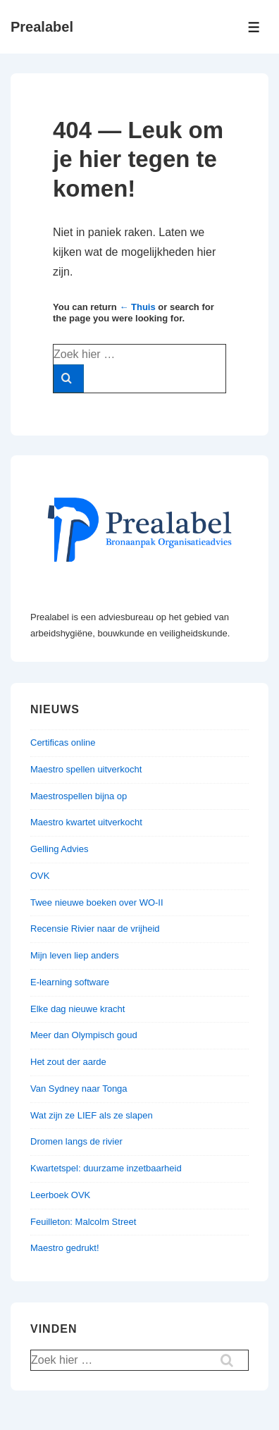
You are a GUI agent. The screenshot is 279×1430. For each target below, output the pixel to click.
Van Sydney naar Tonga (79, 1088)
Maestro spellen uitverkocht (86, 769)
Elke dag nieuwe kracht (77, 1009)
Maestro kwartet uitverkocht (86, 822)
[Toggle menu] (254, 27)
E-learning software (69, 982)
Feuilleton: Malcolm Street (83, 1221)
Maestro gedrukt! (64, 1248)
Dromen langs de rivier (76, 1141)
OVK (39, 875)
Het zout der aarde (68, 1061)
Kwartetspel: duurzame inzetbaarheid (106, 1168)
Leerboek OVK (60, 1195)
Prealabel (42, 27)
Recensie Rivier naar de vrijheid (95, 928)
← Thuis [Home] (137, 307)
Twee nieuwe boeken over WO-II (96, 902)
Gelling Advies (59, 849)
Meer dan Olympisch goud (83, 1035)
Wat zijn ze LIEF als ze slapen (91, 1115)
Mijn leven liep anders (74, 955)
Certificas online (63, 742)
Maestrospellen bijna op (78, 796)
